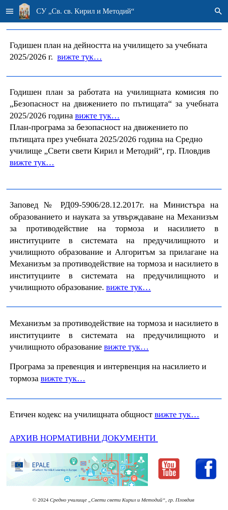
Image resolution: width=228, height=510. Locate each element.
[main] (114, 51)
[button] (9, 11)
